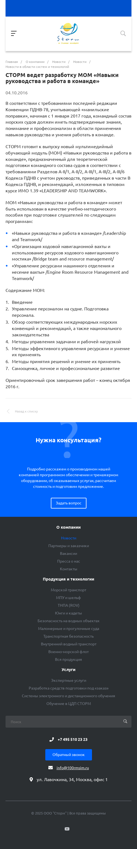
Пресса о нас (68, 561)
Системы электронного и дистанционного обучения (68, 696)
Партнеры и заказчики (68, 546)
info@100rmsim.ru (73, 768)
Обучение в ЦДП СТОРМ (68, 703)
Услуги (68, 669)
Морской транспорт (68, 590)
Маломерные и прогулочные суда (68, 628)
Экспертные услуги (68, 680)
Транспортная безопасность (68, 636)
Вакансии (68, 553)
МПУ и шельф (68, 597)
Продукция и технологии (68, 579)
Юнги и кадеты (68, 613)
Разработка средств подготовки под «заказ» (69, 688)
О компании (68, 527)
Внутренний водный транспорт (68, 644)
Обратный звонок (68, 754)
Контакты (68, 569)
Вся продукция (68, 659)
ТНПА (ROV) (69, 605)
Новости (68, 538)
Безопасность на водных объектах (68, 621)
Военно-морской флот (68, 652)
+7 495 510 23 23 (73, 739)
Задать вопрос (68, 503)
